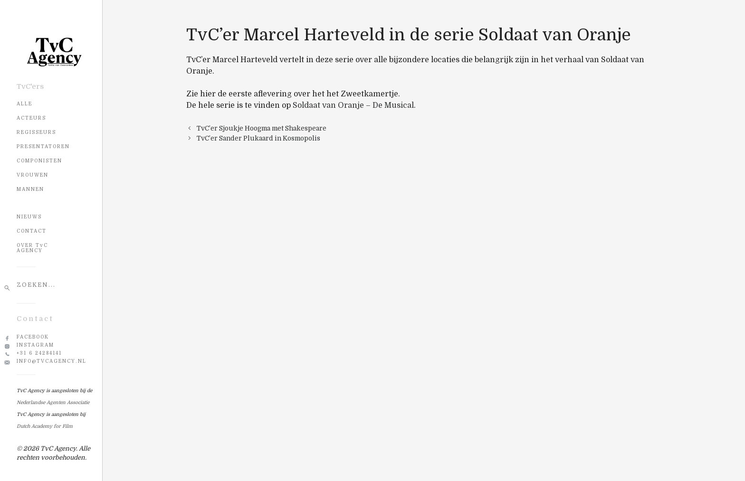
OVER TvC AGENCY (32, 248)
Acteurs (31, 118)
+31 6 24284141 (39, 353)
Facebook (33, 337)
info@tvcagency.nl (51, 361)
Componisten (39, 160)
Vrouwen (32, 175)
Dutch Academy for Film (45, 426)
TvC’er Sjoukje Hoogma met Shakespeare (261, 128)
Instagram (35, 345)
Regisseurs (36, 132)
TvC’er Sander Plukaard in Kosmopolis (258, 138)
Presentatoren (43, 146)
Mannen (30, 189)
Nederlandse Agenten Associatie (53, 402)
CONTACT (32, 231)
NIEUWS (29, 216)
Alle (24, 103)
